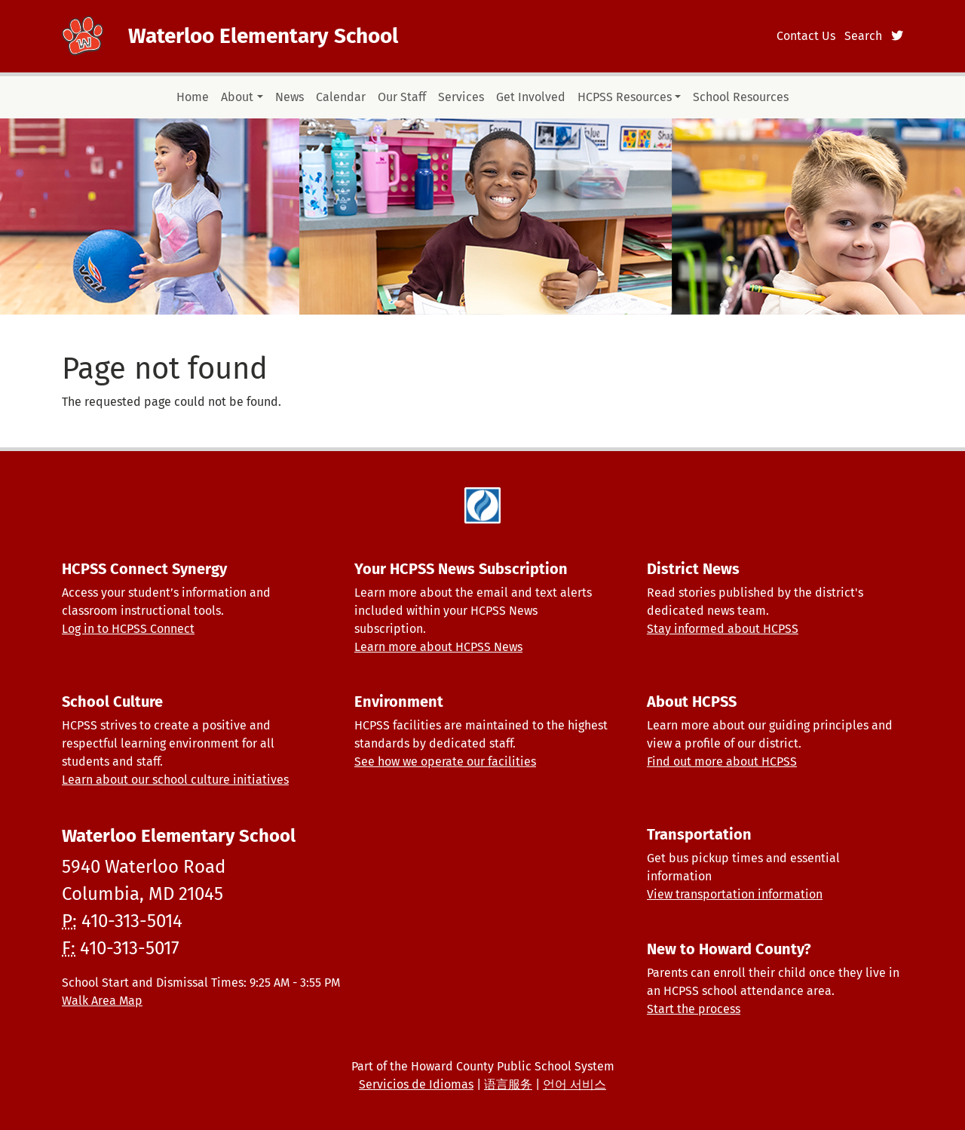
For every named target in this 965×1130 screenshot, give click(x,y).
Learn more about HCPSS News (438, 647)
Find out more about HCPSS (722, 761)
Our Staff (402, 97)
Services (461, 97)
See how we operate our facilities (445, 761)
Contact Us (806, 36)
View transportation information (735, 894)
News (289, 97)
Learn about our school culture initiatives (175, 779)
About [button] (237, 97)
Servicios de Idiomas (416, 1084)
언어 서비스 (574, 1084)
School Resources (741, 97)
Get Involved (530, 97)
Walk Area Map (102, 1000)
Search (863, 36)
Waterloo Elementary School (263, 35)
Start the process (693, 1009)
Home (192, 97)
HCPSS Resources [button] (624, 97)
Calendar (341, 97)
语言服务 (508, 1084)
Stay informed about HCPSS (722, 629)
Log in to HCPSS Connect (128, 629)
